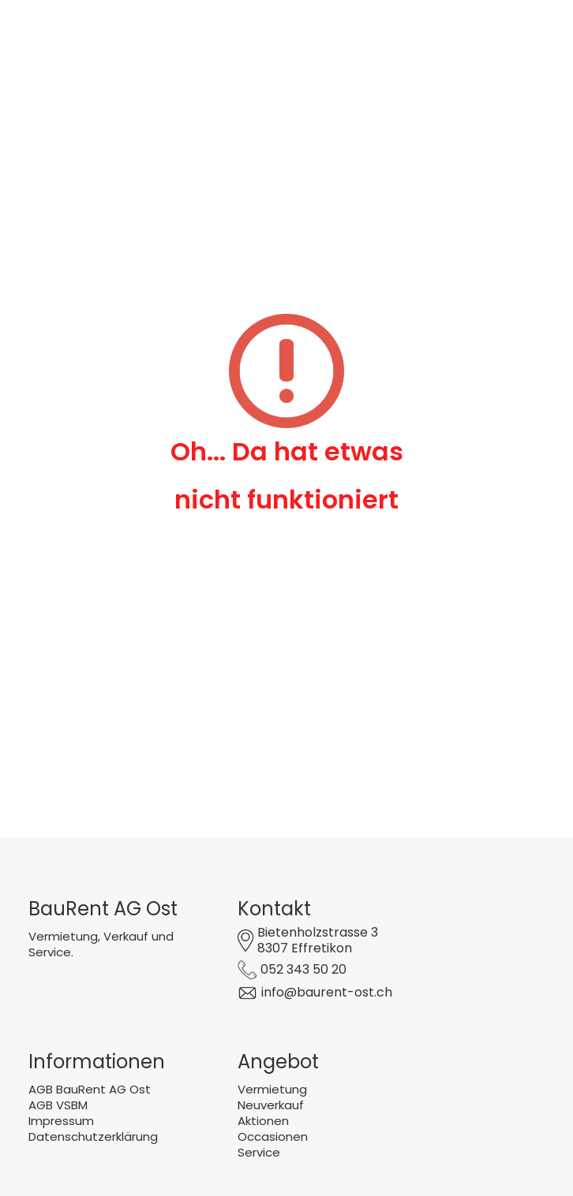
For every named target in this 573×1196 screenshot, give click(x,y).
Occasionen (273, 1136)
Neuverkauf (271, 1105)
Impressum (61, 1120)
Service (259, 1152)
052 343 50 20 (303, 969)
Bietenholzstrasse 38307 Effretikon (317, 940)
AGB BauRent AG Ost (89, 1089)
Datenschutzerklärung (93, 1136)
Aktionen (263, 1120)
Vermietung (272, 1089)
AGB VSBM (58, 1105)
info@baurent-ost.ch (326, 992)
